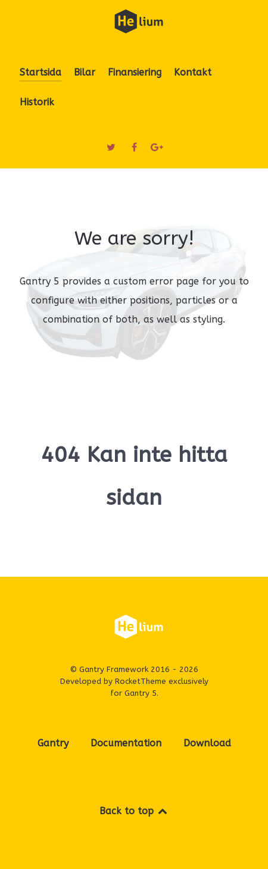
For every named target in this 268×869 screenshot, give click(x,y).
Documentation (126, 743)
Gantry (53, 743)
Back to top (134, 811)
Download (207, 743)
